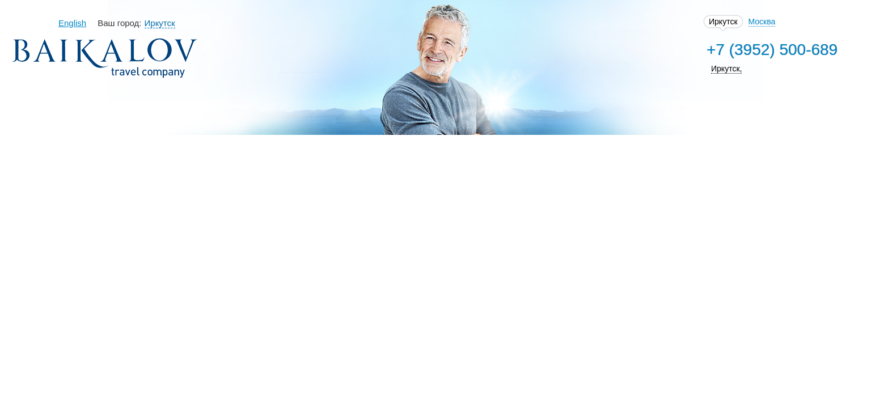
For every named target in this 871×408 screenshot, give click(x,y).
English (133, 23)
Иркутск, (659, 68)
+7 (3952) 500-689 (705, 49)
